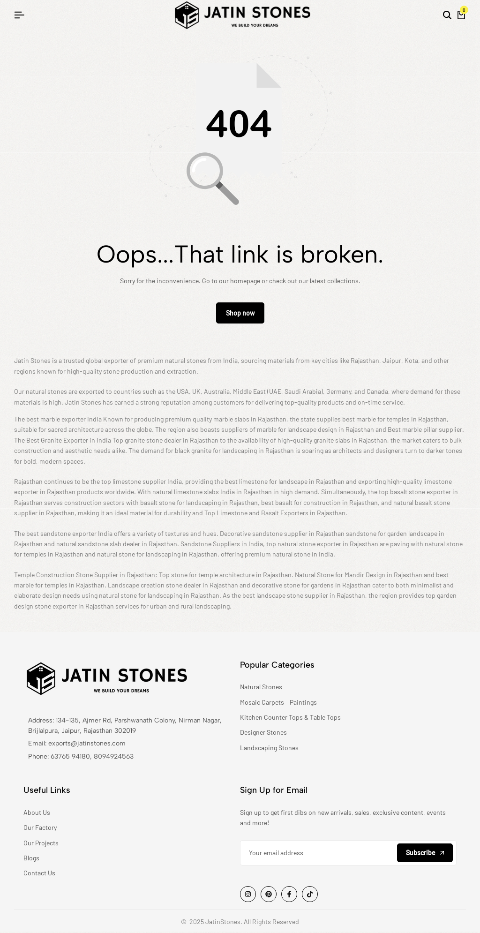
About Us (36, 813)
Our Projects (41, 844)
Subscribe (425, 854)
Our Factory (40, 829)
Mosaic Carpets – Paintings (278, 703)
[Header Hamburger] (19, 14)
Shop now (240, 314)
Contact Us (39, 874)
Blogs (31, 859)
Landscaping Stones (269, 748)
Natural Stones (261, 688)
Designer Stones (263, 733)
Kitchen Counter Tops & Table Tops (290, 718)
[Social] (248, 895)
